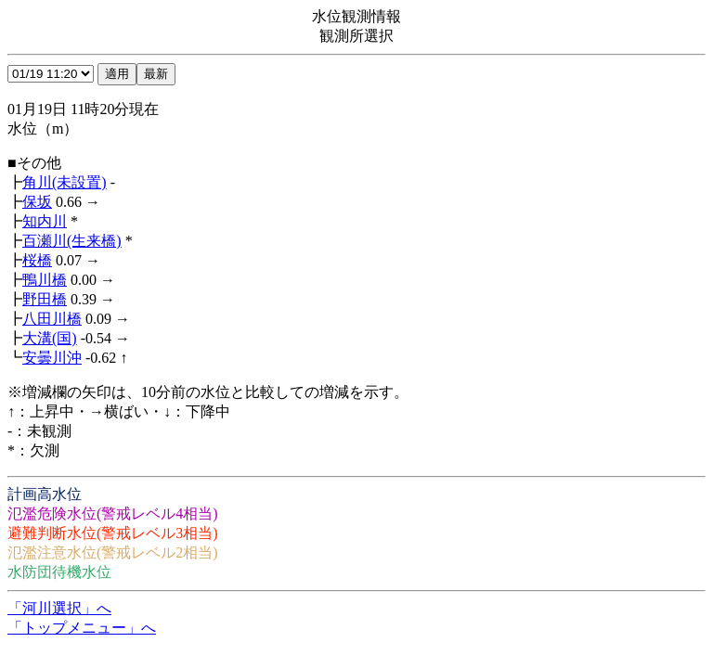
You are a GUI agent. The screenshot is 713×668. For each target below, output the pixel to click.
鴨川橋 (44, 280)
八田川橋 (52, 319)
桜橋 (37, 260)
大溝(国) (49, 338)
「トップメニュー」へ (81, 628)
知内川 (44, 221)
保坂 (37, 202)
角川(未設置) (64, 182)
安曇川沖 (52, 358)
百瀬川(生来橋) (72, 241)
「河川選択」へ (59, 608)
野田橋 (44, 299)
